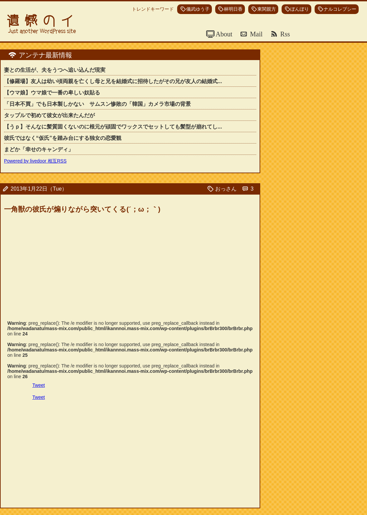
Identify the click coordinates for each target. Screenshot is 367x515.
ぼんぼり (299, 9)
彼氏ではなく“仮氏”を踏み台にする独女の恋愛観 (62, 138)
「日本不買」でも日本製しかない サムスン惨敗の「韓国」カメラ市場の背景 (97, 104)
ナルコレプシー (340, 9)
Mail (255, 34)
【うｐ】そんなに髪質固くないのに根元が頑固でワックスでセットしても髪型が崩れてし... (113, 127)
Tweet (38, 385)
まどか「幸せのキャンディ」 (38, 149)
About (223, 34)
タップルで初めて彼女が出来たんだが (49, 115)
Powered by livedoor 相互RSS (35, 161)
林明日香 (233, 9)
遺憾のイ (43, 21)
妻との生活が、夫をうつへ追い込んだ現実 (54, 70)
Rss (284, 34)
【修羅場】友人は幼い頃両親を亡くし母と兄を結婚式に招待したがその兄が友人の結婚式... (113, 81)
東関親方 (266, 9)
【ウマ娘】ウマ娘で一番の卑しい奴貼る (52, 92)
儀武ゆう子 (198, 9)
